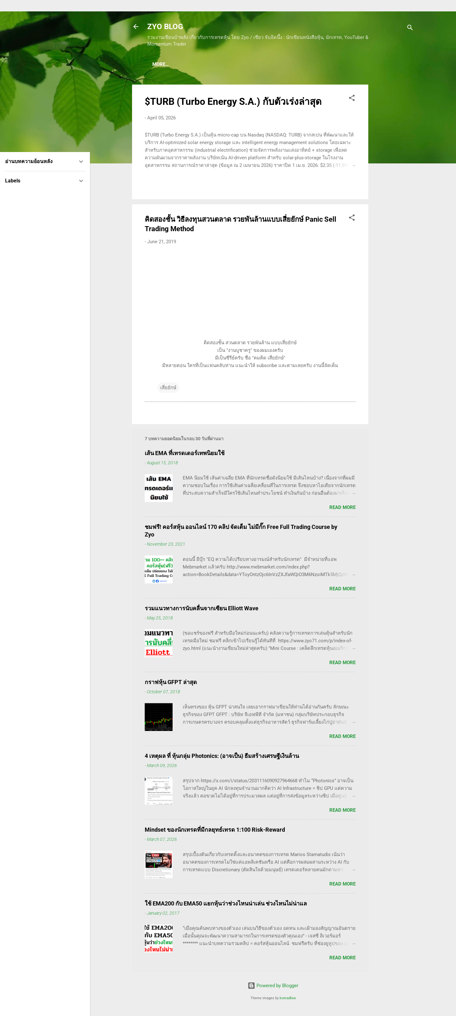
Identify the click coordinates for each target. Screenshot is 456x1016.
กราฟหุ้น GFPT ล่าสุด (171, 683)
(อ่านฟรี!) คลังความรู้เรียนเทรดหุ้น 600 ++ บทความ (306, 64)
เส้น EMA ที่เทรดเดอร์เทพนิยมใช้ (185, 454)
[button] (352, 100)
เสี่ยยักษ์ (168, 389)
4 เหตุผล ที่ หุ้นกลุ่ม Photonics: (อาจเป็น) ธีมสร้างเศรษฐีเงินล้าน (222, 757)
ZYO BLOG (165, 26)
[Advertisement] (393, 181)
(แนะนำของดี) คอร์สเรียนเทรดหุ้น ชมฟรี (201, 64)
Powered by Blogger (273, 987)
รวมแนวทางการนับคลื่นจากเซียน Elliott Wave (201, 609)
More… (378, 64)
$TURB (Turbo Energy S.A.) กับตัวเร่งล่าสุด (233, 102)
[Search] (410, 28)
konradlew (288, 999)
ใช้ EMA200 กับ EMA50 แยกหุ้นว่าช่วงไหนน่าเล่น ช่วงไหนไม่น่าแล (226, 904)
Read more (342, 508)
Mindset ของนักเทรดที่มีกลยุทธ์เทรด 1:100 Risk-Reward (215, 831)
